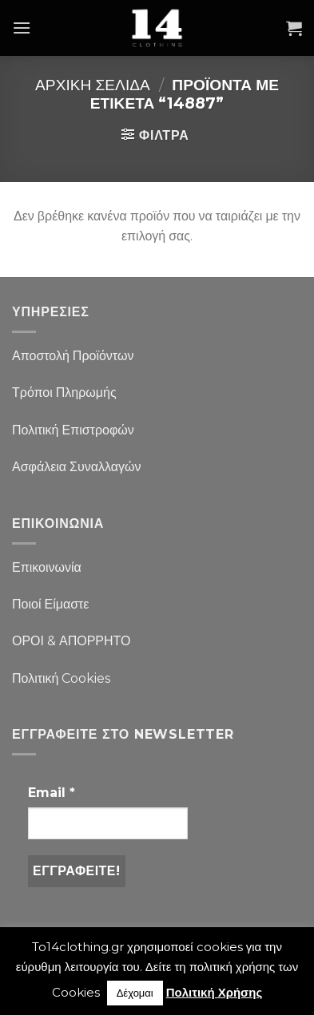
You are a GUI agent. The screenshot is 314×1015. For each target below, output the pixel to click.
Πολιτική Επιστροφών (73, 430)
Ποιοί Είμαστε (50, 604)
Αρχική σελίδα (92, 84)
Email (51, 792)
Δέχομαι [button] (135, 992)
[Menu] (21, 27)
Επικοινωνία (46, 567)
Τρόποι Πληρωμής (64, 392)
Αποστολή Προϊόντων (72, 355)
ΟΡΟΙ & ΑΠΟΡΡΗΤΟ (71, 640)
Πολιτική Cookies (61, 678)
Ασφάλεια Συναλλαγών (76, 466)
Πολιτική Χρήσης (214, 992)
